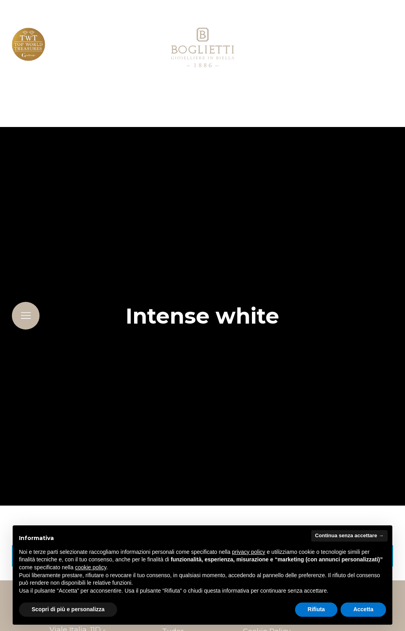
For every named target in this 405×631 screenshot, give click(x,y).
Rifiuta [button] (316, 609)
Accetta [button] (363, 609)
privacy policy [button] (248, 552)
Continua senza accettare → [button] (349, 535)
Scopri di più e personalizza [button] (68, 609)
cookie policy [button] (90, 567)
